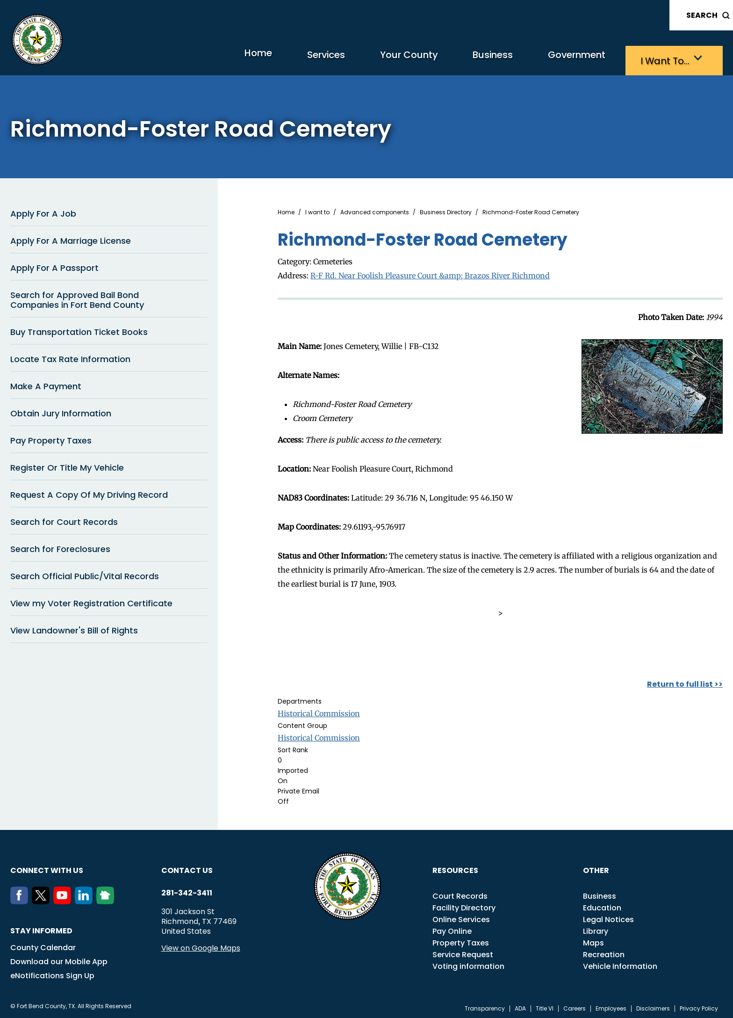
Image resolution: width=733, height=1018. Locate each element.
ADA (520, 1006)
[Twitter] (42, 898)
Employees (611, 1006)
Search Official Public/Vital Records (84, 574)
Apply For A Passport (54, 265)
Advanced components (374, 210)
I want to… (660, 58)
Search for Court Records (64, 519)
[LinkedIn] (85, 898)
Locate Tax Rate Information (70, 357)
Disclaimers (653, 1006)
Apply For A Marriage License (70, 238)
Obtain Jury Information (60, 411)
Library (595, 928)
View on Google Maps (200, 945)
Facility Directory (464, 905)
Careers (574, 1006)
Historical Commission (319, 710)
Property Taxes (460, 940)
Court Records (460, 893)
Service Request (462, 951)
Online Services (461, 916)
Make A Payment (45, 384)
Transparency (485, 1006)
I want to (317, 210)
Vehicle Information (620, 963)
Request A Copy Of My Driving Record (89, 492)
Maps (593, 940)
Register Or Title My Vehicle (67, 465)
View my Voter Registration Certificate (91, 601)
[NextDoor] (107, 898)
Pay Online (452, 928)
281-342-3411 (186, 890)
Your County (354, 58)
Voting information (468, 963)
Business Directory (446, 210)
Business (454, 58)
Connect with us (46, 867)
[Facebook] (21, 898)
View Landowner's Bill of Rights (74, 628)
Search (702, 15)
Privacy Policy (699, 1006)
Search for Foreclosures (60, 547)
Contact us (187, 867)
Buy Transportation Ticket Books (79, 329)
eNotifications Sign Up (52, 972)
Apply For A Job (43, 211)
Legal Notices (608, 916)
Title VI (544, 1006)
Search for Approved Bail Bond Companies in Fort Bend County (77, 297)
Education (602, 905)
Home (175, 58)
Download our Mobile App (59, 958)
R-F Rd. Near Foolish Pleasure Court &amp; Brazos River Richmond (430, 272)
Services (255, 58)
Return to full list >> (685, 681)
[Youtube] (64, 898)
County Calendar (43, 944)
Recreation (604, 951)
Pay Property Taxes (51, 438)
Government (555, 58)
